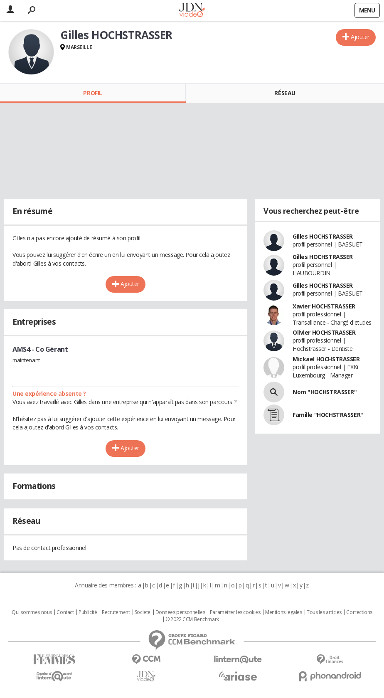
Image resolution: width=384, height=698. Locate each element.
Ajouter (360, 37)
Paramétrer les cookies (235, 612)
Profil (92, 93)
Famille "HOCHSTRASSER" (328, 415)
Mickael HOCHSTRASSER (326, 359)
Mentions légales (283, 612)
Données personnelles (180, 612)
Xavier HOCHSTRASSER (324, 306)
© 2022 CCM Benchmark (192, 619)
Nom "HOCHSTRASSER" (325, 392)
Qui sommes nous (32, 612)
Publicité (88, 612)
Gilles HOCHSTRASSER (323, 236)
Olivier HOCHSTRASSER (324, 332)
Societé (142, 612)
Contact (65, 612)
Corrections (359, 612)
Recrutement (116, 612)
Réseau (284, 93)
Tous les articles (324, 612)
